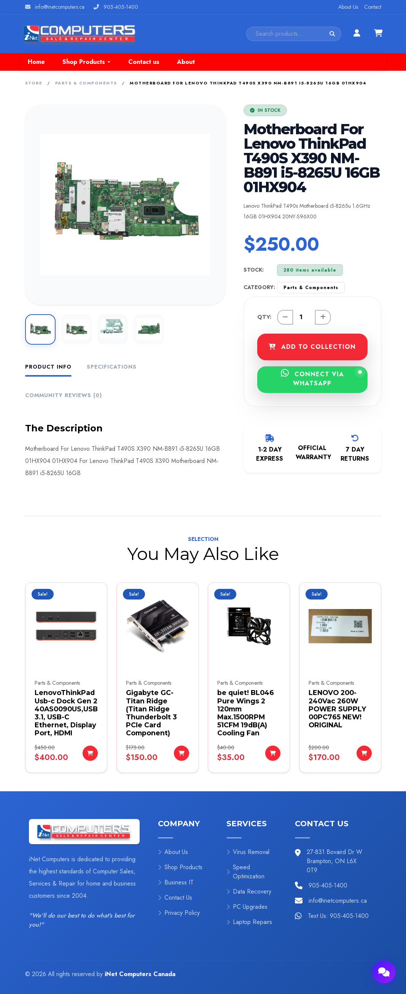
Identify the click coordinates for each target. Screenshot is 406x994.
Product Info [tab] (48, 367)
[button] (86, 62)
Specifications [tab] (112, 367)
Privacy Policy (179, 912)
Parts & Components (86, 83)
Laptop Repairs (249, 922)
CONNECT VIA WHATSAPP (321, 378)
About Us (348, 7)
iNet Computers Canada (140, 974)
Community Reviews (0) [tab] (63, 395)
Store (34, 83)
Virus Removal (247, 852)
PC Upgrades (246, 906)
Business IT (176, 882)
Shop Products (180, 867)
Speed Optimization (245, 872)
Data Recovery (248, 891)
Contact (372, 7)
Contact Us (175, 897)
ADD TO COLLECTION (312, 346)
